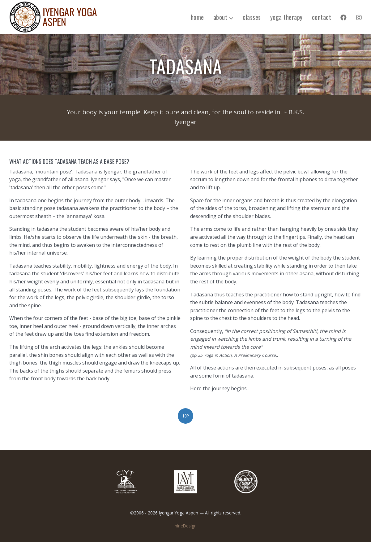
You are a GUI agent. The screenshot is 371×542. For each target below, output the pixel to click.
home (197, 17)
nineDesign (186, 526)
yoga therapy (286, 17)
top (185, 415)
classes (252, 17)
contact (321, 17)
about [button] (223, 17)
